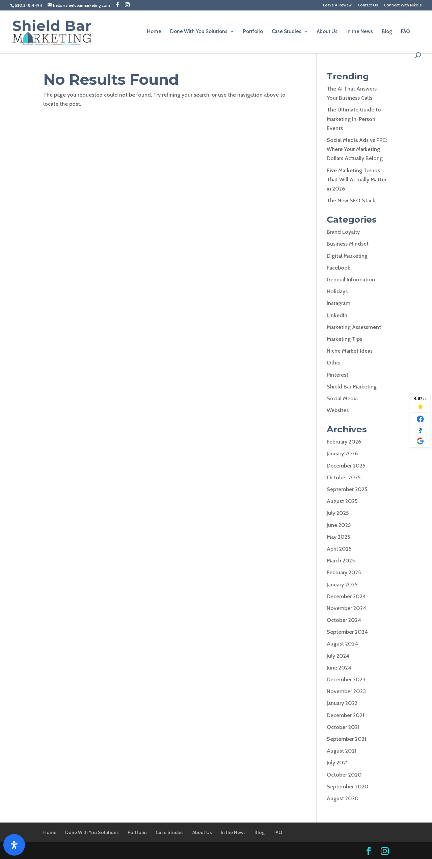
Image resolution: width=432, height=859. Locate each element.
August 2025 (342, 501)
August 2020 (343, 798)
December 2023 (346, 679)
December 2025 (346, 465)
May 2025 (338, 537)
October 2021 (343, 727)
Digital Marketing (347, 256)
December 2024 (346, 596)
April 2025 (339, 549)
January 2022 (342, 703)
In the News (359, 31)
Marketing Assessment (354, 327)
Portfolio (253, 31)
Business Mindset (348, 244)
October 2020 (344, 775)
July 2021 (337, 762)
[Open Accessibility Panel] (14, 845)
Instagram (338, 303)
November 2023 (346, 691)
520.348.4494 (28, 5)
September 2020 (348, 786)
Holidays (337, 291)
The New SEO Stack (351, 200)
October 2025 (343, 477)
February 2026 (344, 441)
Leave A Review (337, 5)
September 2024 (347, 632)
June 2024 (339, 667)
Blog (387, 31)
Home (154, 31)
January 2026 (342, 453)
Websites (338, 410)
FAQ (405, 31)
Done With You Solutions (198, 31)
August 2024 (342, 643)
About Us (327, 31)
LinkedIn (337, 315)
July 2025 (338, 513)
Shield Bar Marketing (352, 386)
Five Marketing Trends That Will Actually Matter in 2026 (356, 179)
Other (334, 362)
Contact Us (368, 5)
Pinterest (337, 375)
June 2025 (339, 525)
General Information (351, 279)
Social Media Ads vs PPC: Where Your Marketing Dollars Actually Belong (357, 149)
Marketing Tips (344, 339)
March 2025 (341, 560)
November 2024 (346, 608)
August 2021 (341, 751)
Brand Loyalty (343, 232)
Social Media (342, 398)
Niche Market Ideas (350, 351)
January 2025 (342, 584)
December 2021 (345, 715)
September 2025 (347, 489)
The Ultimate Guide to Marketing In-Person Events (354, 118)
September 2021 (346, 739)
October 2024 (344, 620)
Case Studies (286, 31)
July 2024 (338, 656)
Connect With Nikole (403, 5)
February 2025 (344, 572)
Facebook (338, 267)
